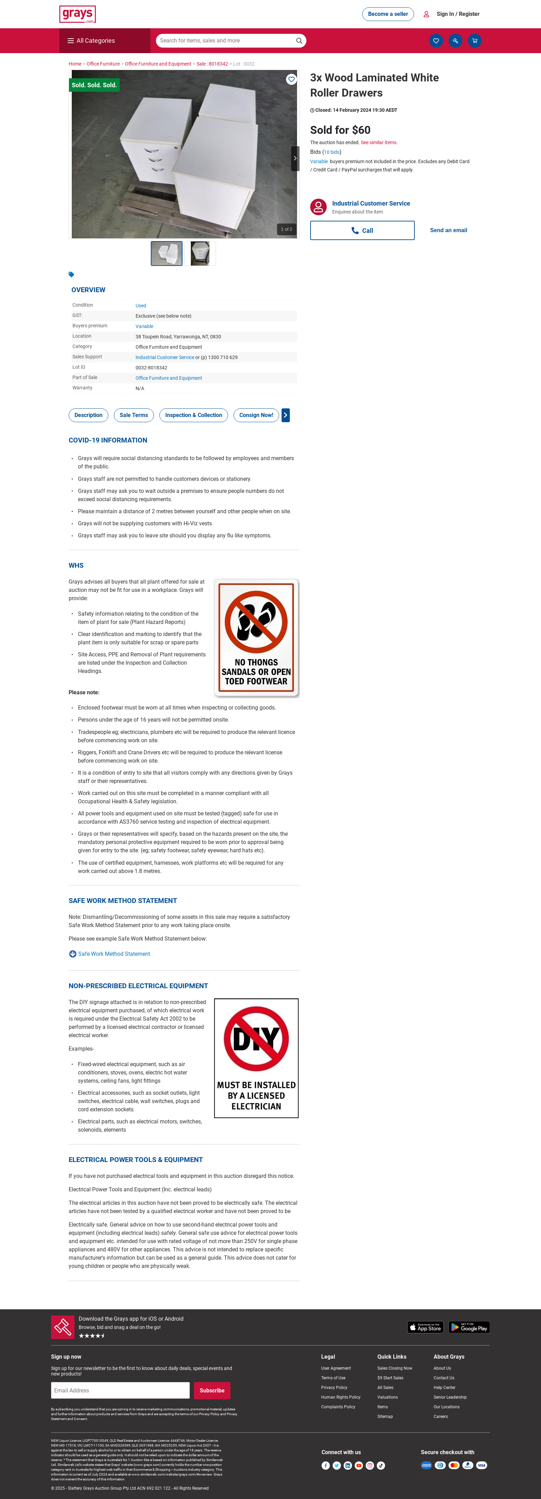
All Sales (385, 1387)
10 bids (332, 152)
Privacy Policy (334, 1387)
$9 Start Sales (390, 1378)
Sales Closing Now (394, 1368)
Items (382, 1406)
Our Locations (447, 1406)
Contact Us (444, 1378)
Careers (441, 1416)
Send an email (449, 230)
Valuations (387, 1397)
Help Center (444, 1387)
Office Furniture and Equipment (169, 378)
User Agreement (336, 1368)
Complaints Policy (338, 1406)
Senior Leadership (450, 1397)
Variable (144, 326)
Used (141, 305)
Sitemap (385, 1416)
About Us (442, 1368)
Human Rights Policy (341, 1397)
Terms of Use (333, 1378)
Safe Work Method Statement (114, 954)
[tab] (88, 415)
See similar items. (379, 142)
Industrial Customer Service (165, 357)
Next (295, 158)
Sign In (458, 14)
